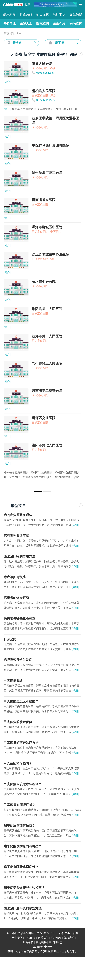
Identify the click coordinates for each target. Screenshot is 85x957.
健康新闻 (9, 14)
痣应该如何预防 (15, 577)
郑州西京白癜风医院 (67, 472)
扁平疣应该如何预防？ (19, 825)
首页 (6, 33)
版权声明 (69, 937)
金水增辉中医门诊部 (67, 477)
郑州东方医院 (12, 477)
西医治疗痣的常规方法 (19, 556)
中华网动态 (55, 942)
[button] (38, 491)
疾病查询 (75, 23)
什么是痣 (10, 639)
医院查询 (42, 23)
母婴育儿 (9, 23)
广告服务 (30, 937)
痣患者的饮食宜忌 (16, 598)
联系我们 (43, 937)
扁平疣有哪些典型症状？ (21, 867)
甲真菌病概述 (13, 680)
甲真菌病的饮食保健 (18, 722)
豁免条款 (28, 942)
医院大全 (26, 23)
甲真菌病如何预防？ (18, 763)
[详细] (75, 524)
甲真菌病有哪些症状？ (19, 805)
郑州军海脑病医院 (41, 472)
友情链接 (41, 942)
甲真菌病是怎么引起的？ (21, 701)
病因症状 (42, 14)
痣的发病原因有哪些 (18, 515)
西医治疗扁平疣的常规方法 (23, 908)
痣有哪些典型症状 (16, 535)
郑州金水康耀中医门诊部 (37, 477)
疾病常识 (59, 14)
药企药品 (26, 14)
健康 (27, 4)
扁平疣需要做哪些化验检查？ (24, 887)
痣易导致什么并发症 (18, 660)
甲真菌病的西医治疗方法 (21, 742)
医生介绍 (59, 23)
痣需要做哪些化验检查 (19, 618)
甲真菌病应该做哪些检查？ (23, 784)
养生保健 (75, 14)
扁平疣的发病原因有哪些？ (23, 846)
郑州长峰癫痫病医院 (16, 472)
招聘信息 (56, 937)
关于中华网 (16, 937)
